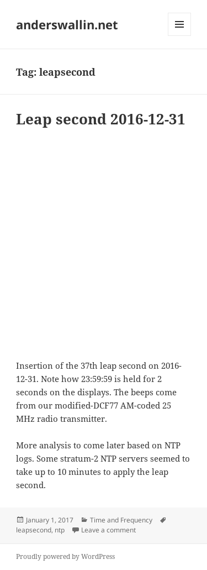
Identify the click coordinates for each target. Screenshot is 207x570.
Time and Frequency (121, 520)
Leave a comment (108, 530)
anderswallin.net (67, 24)
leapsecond (33, 530)
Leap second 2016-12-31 (100, 119)
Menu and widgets (179, 35)
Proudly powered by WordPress (65, 556)
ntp (60, 530)
